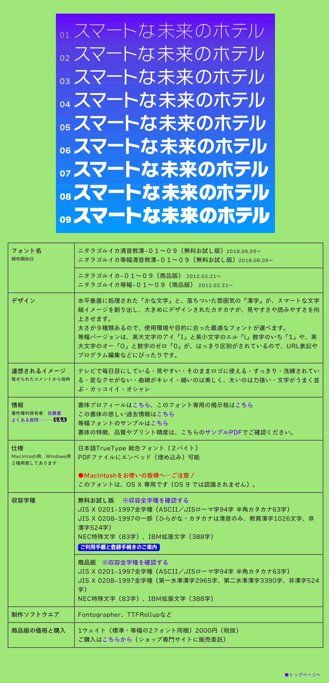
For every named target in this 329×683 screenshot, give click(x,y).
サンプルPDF (223, 432)
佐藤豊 (54, 413)
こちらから (117, 639)
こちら (141, 405)
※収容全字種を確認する (155, 500)
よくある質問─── (38, 420)
